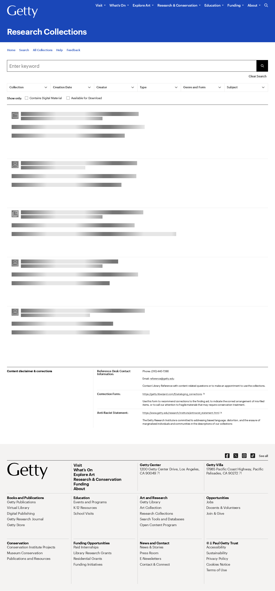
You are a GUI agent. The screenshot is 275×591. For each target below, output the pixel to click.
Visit (99, 5)
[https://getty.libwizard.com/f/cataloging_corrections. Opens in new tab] (174, 394)
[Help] (59, 50)
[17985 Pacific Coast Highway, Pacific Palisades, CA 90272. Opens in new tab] (237, 471)
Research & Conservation (177, 5)
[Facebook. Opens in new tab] (227, 455)
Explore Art (141, 5)
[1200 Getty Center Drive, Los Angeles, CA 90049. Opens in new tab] (171, 471)
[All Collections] (43, 50)
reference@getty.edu (162, 378)
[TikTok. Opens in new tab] (252, 455)
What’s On (117, 5)
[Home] (11, 50)
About (252, 5)
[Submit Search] (262, 66)
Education (212, 5)
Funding (233, 5)
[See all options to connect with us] (263, 455)
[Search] (24, 50)
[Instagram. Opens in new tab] (244, 455)
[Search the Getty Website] (266, 5)
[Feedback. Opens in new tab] (73, 50)
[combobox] (131, 66)
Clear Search (257, 76)
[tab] (29, 87)
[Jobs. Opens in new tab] (210, 502)
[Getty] (22, 11)
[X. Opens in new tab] (235, 455)
